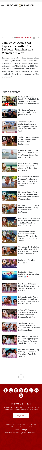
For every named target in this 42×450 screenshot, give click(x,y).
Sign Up (21, 415)
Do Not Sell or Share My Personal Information (21, 433)
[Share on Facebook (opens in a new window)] (34, 37)
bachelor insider (23, 37)
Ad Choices (14, 427)
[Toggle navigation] (2, 5)
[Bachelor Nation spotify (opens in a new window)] (15, 390)
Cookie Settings (21, 430)
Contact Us (10, 424)
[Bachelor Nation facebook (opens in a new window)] (5, 390)
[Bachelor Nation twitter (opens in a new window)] (31, 390)
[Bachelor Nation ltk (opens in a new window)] (21, 395)
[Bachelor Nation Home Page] (20, 5)
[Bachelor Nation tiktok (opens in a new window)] (26, 390)
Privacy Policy (20, 424)
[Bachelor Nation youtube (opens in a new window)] (36, 390)
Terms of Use (32, 424)
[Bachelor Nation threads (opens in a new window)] (21, 390)
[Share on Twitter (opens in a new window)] (38, 37)
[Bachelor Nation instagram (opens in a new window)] (10, 390)
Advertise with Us (26, 427)
